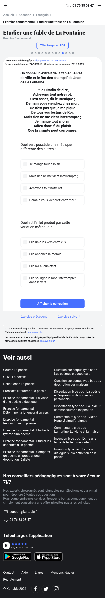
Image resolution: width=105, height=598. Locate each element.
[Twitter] (45, 589)
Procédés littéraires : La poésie (24, 391)
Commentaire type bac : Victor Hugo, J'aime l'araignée (75, 419)
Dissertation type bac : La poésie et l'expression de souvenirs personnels (77, 395)
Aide (24, 572)
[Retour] (7, 5)
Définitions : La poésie (18, 384)
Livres (39, 572)
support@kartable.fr (24, 512)
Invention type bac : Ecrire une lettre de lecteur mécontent (75, 440)
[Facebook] (35, 589)
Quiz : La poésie (14, 377)
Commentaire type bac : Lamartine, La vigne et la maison (77, 429)
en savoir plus (35, 332)
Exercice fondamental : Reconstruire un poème (19, 421)
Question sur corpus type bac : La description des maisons (77, 382)
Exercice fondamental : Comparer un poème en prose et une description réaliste (26, 455)
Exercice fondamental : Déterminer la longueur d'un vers (26, 410)
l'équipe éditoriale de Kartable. (50, 60)
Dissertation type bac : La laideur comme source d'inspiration (77, 408)
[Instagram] (56, 589)
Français (42, 15)
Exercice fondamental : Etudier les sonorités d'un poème (27, 443)
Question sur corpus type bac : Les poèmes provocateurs (75, 372)
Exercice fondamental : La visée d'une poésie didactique (25, 400)
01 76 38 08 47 (83, 5)
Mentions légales (62, 572)
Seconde (25, 15)
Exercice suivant (69, 316)
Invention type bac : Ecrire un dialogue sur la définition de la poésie (75, 453)
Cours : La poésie (15, 370)
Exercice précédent (33, 316)
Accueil (8, 15)
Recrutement (12, 579)
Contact (8, 572)
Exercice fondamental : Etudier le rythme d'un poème (26, 432)
